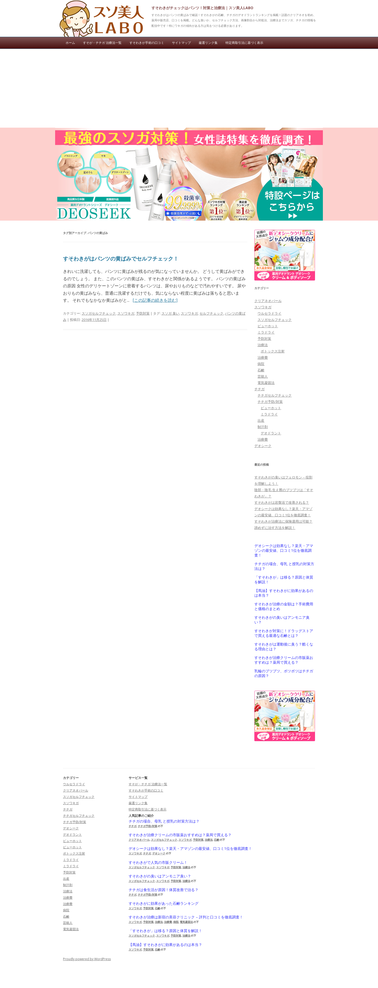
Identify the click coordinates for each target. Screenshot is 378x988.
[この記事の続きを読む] (155, 300)
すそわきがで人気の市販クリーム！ (158, 862)
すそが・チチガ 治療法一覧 (102, 42)
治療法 (263, 344)
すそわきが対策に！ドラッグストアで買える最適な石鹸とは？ (283, 633)
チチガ (259, 389)
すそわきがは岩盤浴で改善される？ (281, 502)
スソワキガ (125, 313)
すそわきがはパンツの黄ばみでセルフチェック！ (120, 258)
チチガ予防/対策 (270, 401)
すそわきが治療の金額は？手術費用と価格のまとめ (283, 606)
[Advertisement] (189, 88)
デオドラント (271, 433)
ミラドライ (266, 332)
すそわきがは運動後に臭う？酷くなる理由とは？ (283, 646)
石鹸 (261, 370)
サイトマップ (181, 42)
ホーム (70, 42)
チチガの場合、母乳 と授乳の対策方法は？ (284, 566)
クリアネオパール (268, 300)
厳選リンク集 (208, 42)
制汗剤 (263, 426)
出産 (261, 420)
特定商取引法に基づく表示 (244, 42)
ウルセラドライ (269, 313)
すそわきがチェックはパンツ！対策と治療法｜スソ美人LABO (202, 7)
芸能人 (263, 376)
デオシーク (262, 445)
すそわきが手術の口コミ (146, 42)
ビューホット (268, 326)
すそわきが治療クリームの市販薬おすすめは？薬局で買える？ (283, 660)
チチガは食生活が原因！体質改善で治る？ (163, 889)
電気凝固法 (266, 382)
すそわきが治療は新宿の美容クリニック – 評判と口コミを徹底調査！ (186, 917)
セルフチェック (211, 313)
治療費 (263, 357)
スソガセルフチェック (99, 313)
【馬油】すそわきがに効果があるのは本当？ (283, 593)
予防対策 (143, 313)
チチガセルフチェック (275, 395)
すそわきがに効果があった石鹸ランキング (163, 903)
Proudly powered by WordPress (87, 959)
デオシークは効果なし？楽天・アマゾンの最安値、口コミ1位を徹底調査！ (283, 550)
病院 (261, 363)
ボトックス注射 (273, 351)
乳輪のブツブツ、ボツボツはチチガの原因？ (283, 673)
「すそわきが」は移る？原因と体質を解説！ (283, 579)
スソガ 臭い (170, 313)
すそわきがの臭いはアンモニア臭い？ (281, 620)
